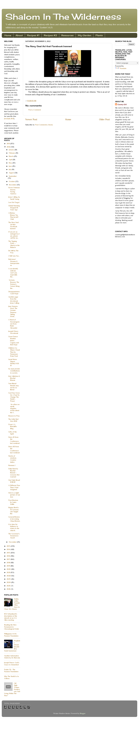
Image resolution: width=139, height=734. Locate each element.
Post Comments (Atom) (44, 125)
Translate (120, 68)
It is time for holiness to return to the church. (13, 527)
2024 (9, 582)
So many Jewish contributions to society (14, 371)
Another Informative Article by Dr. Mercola (12, 657)
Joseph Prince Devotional (13, 332)
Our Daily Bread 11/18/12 (14, 481)
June (10, 166)
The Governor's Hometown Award (14, 536)
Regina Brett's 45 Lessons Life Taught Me (13, 511)
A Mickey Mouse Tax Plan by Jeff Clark (13, 216)
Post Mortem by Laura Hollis (13, 502)
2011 (8, 143)
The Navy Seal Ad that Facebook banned (13, 225)
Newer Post (31, 119)
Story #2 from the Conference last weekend (14, 450)
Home (7, 35)
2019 (9, 566)
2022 (9, 576)
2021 (9, 572)
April (11, 159)
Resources (67, 35)
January (11, 150)
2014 (9, 549)
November (13, 185)
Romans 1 (11, 465)
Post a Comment (34, 110)
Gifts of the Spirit (12, 433)
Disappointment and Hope (14, 293)
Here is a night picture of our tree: (14, 495)
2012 (9, 147)
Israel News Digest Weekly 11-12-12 (13, 362)
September (13, 176)
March (11, 156)
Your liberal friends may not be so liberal (13, 387)
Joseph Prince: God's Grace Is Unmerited (11, 664)
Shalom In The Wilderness (63, 17)
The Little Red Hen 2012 (13, 420)
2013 (9, 546)
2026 (9, 589)
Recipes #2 (50, 35)
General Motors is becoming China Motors (14, 519)
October (12, 181)
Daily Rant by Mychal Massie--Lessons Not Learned (13, 473)
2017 (9, 559)
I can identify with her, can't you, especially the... (13, 273)
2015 (9, 553)
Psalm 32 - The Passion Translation (11, 670)
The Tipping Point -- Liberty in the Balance (14, 244)
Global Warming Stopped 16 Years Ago (14, 208)
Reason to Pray (14, 416)
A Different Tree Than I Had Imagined (14, 487)
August (11, 173)
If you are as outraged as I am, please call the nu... (14, 235)
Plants (99, 35)
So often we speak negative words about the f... (14, 408)
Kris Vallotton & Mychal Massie (14, 378)
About (19, 35)
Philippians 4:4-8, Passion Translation (11, 635)
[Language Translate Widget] (127, 63)
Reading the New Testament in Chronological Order (11, 627)
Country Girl (122, 104)
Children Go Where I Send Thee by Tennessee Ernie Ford (14, 352)
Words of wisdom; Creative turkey (12, 459)
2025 (9, 586)
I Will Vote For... (14, 256)
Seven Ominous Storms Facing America (14, 191)
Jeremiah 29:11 (9, 119)
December (13, 542)
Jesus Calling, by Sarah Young (14, 198)
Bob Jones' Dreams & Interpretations (13, 262)
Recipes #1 (33, 35)
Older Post (104, 119)
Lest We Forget (13, 202)
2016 (9, 556)
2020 (9, 569)
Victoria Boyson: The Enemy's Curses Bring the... (14, 284)
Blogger (82, 713)
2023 (9, 579)
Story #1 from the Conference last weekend (14, 440)
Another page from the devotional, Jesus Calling (13, 300)
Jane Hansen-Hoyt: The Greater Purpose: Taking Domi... (13, 311)
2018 (9, 563)
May (10, 163)
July (10, 169)
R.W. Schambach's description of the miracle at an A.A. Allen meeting (10, 617)
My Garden (84, 35)
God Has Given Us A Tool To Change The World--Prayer (14, 397)
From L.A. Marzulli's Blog (12, 426)
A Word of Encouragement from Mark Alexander (13, 324)
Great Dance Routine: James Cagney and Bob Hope (13, 341)
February (12, 153)
